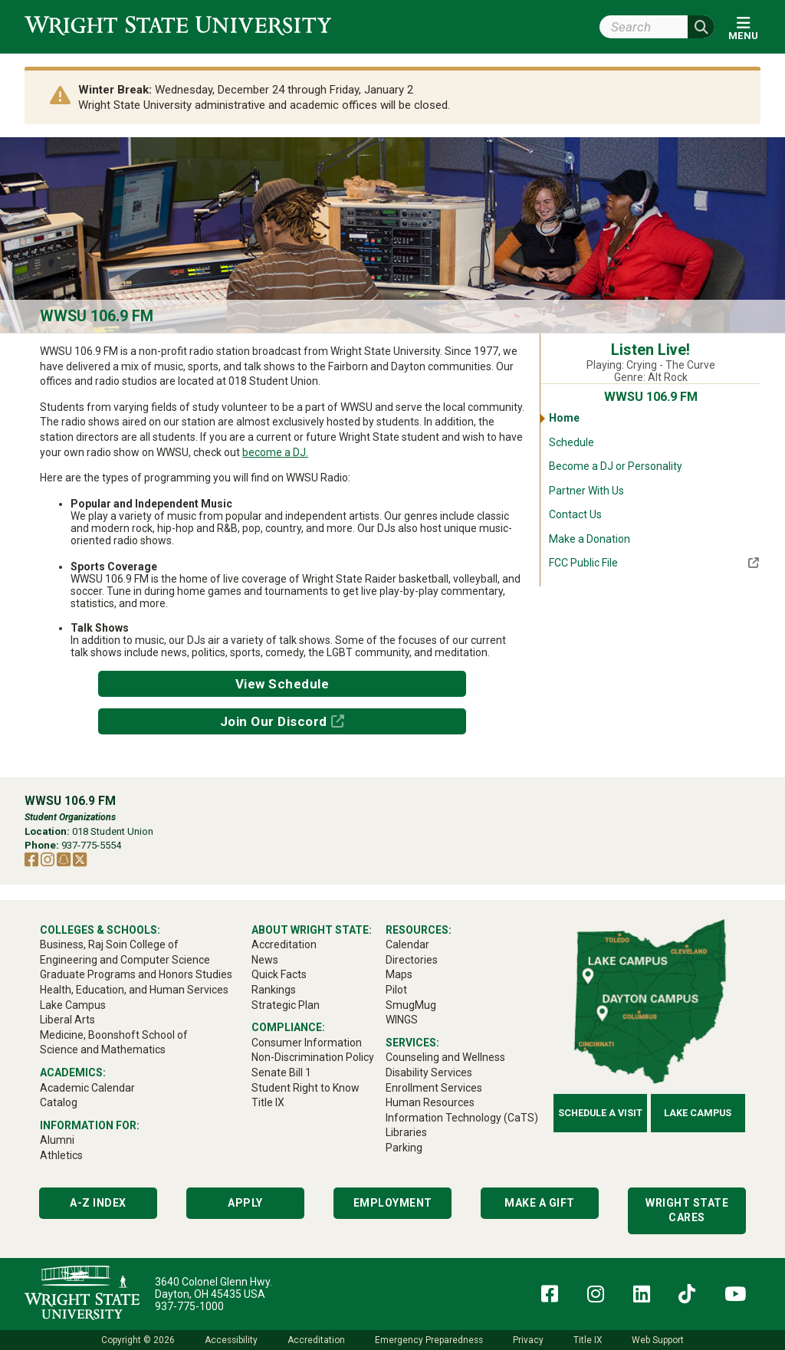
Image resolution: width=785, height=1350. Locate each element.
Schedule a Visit (600, 1112)
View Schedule (282, 683)
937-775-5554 (91, 845)
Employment (392, 1203)
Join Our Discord (273, 721)
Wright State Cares (686, 1210)
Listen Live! (650, 350)
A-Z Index (98, 1203)
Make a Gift (539, 1203)
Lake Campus (697, 1112)
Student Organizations (70, 817)
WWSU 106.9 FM (96, 316)
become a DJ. (275, 452)
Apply (245, 1203)
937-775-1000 (189, 1306)
